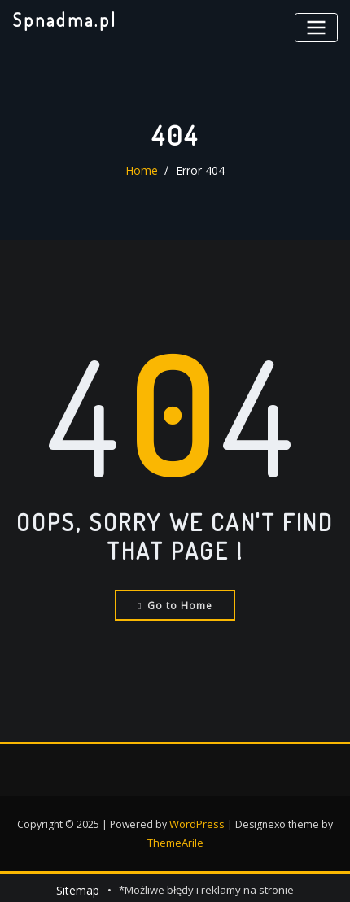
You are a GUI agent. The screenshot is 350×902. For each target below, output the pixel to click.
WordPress (197, 822)
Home (144, 170)
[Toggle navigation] (318, 26)
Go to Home (175, 604)
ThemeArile (175, 839)
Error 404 (199, 170)
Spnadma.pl (61, 18)
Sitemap (77, 885)
